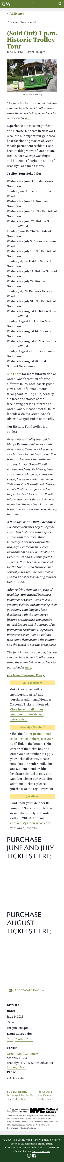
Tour (10, 1039)
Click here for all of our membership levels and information (27, 714)
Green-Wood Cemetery (23, 1054)
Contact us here (41, 1151)
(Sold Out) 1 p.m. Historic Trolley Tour (44, 1095)
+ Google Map (16, 1067)
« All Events (15, 14)
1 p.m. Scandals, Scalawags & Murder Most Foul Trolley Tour (21, 1095)
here (28, 118)
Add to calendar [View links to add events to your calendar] (27, 990)
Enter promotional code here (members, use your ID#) (31, 739)
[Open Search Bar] (60, 4)
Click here (14, 374)
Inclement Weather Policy (26, 675)
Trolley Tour (24, 1039)
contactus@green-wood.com (30, 823)
